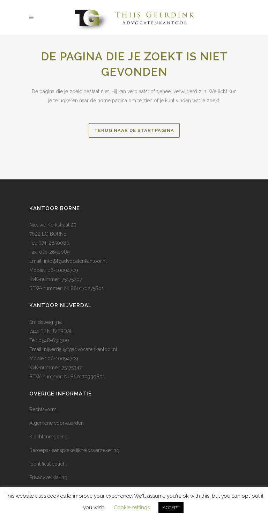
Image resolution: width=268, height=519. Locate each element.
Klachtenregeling (48, 436)
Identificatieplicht (48, 464)
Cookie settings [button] (132, 507)
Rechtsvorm (43, 409)
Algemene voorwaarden (56, 423)
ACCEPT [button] (171, 507)
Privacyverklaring (48, 477)
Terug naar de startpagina (134, 130)
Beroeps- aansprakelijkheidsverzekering (74, 450)
